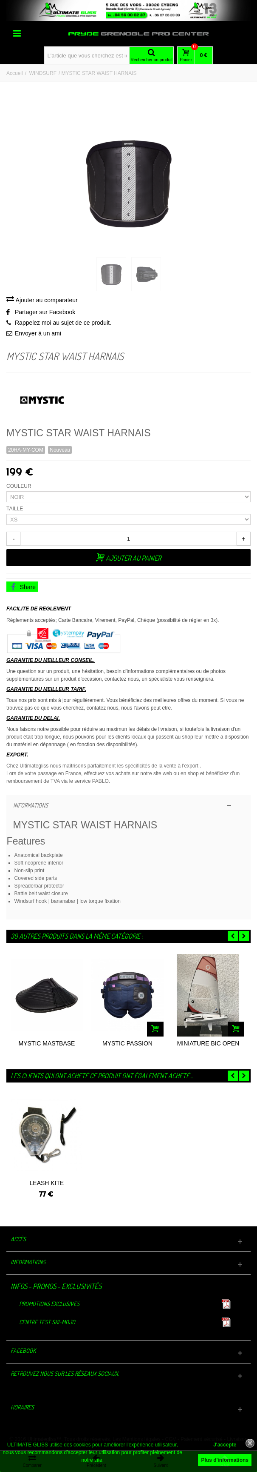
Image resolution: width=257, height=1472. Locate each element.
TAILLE (15, 509)
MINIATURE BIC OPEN (208, 1043)
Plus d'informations (225, 1460)
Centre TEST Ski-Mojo (47, 1322)
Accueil (14, 73)
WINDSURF (42, 73)
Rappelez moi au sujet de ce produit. (63, 322)
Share (23, 587)
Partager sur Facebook (45, 312)
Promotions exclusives (49, 1303)
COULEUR (19, 486)
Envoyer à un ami (38, 333)
